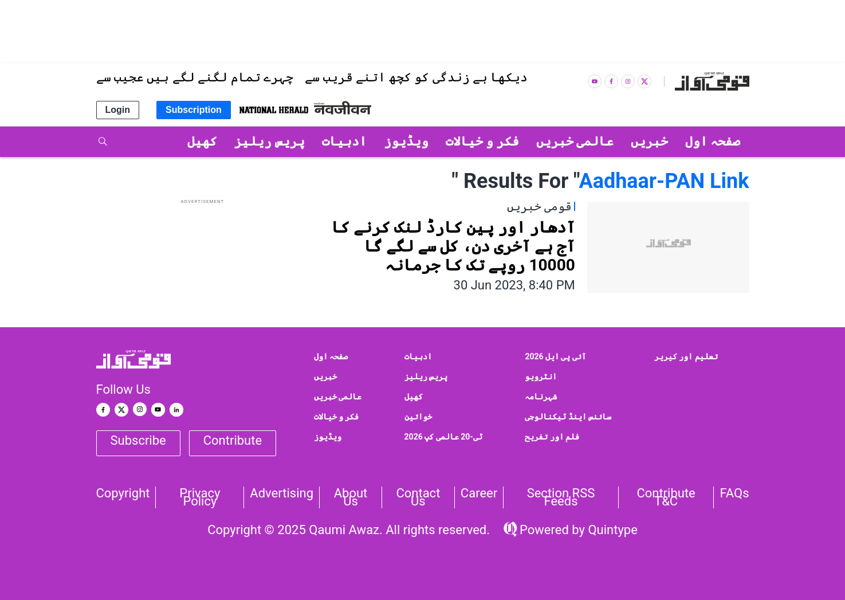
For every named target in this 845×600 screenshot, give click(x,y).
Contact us (418, 497)
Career (479, 493)
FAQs (734, 493)
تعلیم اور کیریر (686, 356)
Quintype (611, 530)
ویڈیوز (327, 436)
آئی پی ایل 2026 (555, 356)
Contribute (232, 440)
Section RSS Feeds (561, 497)
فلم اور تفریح (552, 436)
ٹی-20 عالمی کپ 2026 (443, 436)
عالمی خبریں (337, 396)
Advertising (281, 493)
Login (118, 110)
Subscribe (138, 440)
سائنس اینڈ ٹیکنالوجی (568, 416)
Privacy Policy (199, 497)
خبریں (325, 376)
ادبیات (418, 356)
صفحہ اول (331, 356)
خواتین (418, 416)
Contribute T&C (665, 497)
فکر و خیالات (336, 416)
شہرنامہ (541, 396)
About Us (351, 497)
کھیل (413, 396)
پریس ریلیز (425, 376)
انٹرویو (541, 376)
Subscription (194, 110)
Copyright (123, 493)
